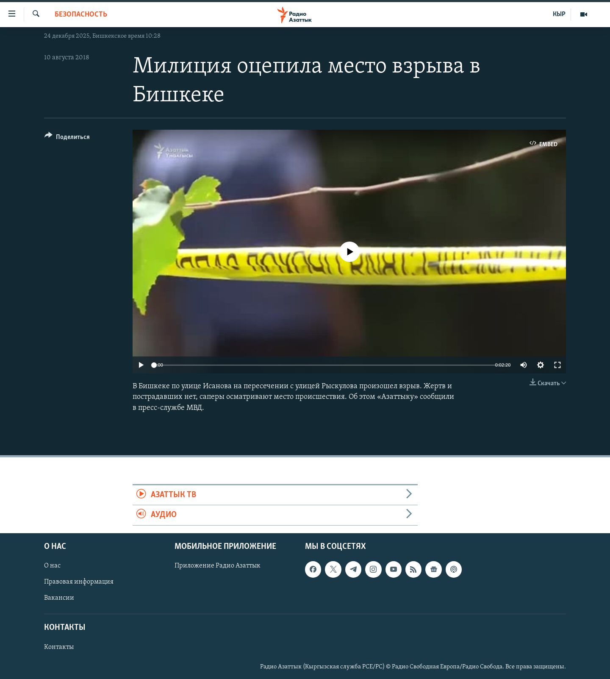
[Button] (67, 138)
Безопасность (81, 15)
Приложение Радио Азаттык (218, 565)
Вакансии (59, 598)
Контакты (59, 646)
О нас (52, 565)
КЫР (559, 14)
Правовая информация (79, 582)
